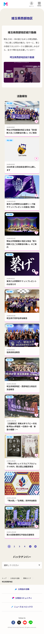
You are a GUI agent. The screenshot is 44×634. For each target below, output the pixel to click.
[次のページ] (30, 546)
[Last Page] (35, 546)
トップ (4, 578)
